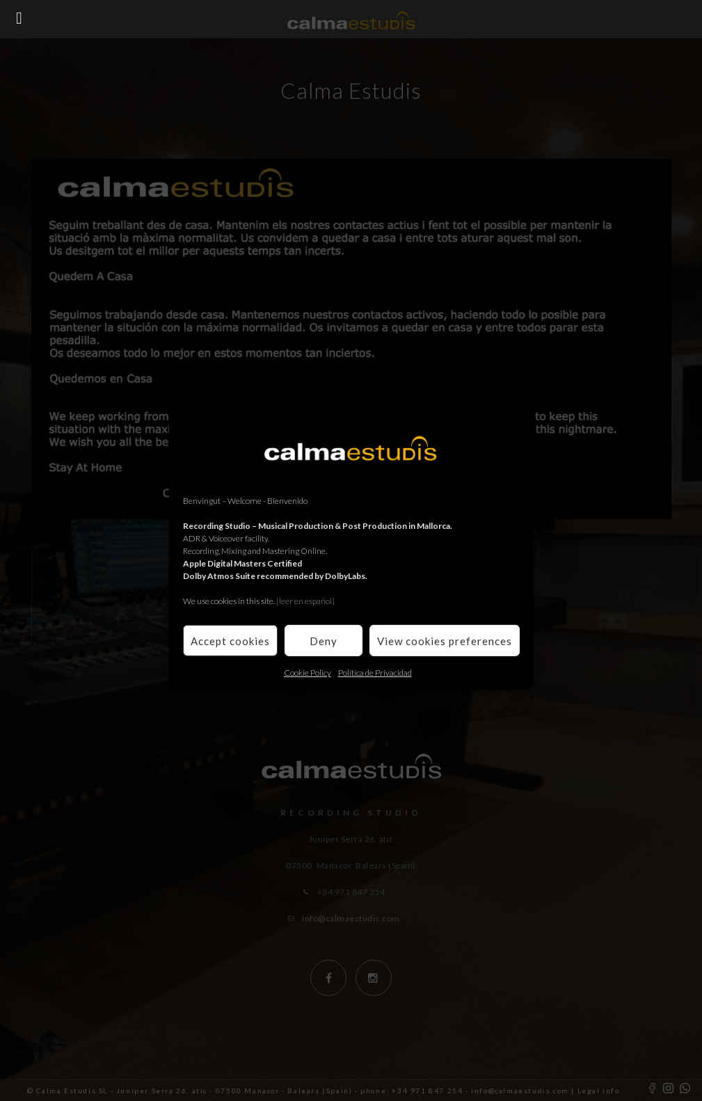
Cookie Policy (307, 672)
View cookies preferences (444, 640)
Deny (323, 640)
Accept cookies (230, 640)
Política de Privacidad (375, 672)
